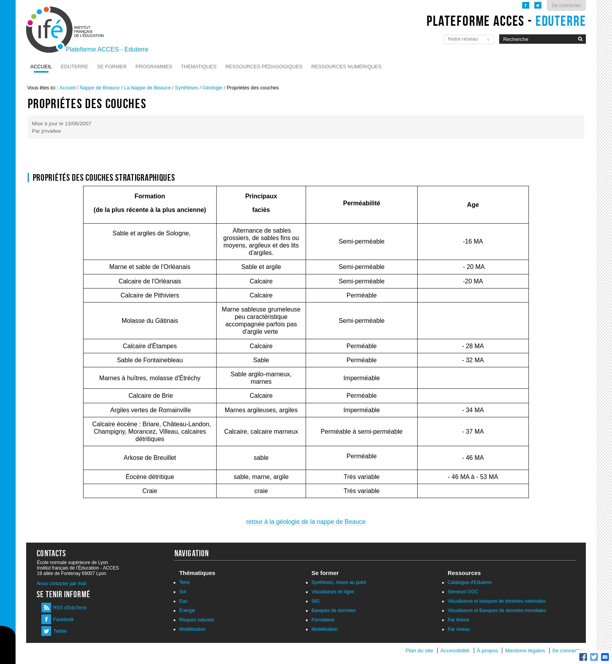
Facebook (63, 619)
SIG (315, 601)
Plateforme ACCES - (506, 20)
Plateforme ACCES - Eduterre (107, 49)
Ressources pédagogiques (263, 66)
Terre (184, 582)
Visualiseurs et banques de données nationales (497, 601)
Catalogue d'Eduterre (470, 582)
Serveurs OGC (463, 592)
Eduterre (74, 66)
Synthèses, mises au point (338, 582)
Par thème (458, 620)
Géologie (212, 88)
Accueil (41, 66)
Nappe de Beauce (99, 88)
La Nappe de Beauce (147, 88)
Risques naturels (196, 620)
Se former (112, 66)
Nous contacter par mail (61, 583)
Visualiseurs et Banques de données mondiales (497, 610)
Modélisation (192, 629)
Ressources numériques (346, 66)
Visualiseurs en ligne (332, 592)
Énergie (187, 610)
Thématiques (198, 66)
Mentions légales (525, 650)
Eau (183, 601)
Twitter (60, 631)
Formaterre (322, 620)
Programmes (153, 66)
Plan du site (419, 650)
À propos (488, 650)
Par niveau (459, 629)
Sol (182, 592)
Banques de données (333, 610)
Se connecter (566, 5)
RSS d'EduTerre (70, 608)
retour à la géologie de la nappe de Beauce (306, 521)
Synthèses (186, 88)
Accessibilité (455, 650)
